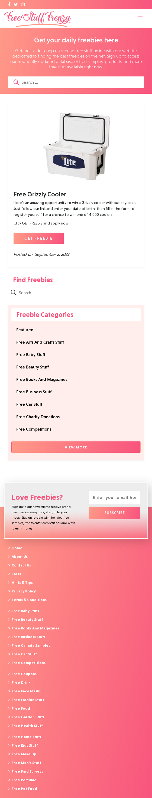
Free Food (21, 703)
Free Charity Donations (38, 416)
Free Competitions (33, 429)
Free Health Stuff (27, 720)
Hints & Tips (22, 581)
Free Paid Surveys (27, 764)
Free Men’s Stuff (26, 756)
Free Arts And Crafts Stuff (40, 342)
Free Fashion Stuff (28, 695)
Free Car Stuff (29, 404)
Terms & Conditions (29, 598)
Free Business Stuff (33, 391)
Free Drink (21, 678)
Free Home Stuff (26, 731)
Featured (25, 329)
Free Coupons (24, 670)
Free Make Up (24, 748)
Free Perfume (24, 773)
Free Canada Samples (31, 642)
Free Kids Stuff (25, 739)
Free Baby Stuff (30, 354)
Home (17, 548)
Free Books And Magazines (41, 379)
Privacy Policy (24, 590)
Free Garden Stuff (28, 712)
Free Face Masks (26, 687)
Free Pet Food (24, 781)
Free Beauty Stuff (32, 367)
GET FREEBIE (38, 238)
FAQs (16, 573)
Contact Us (21, 564)
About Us (20, 556)
